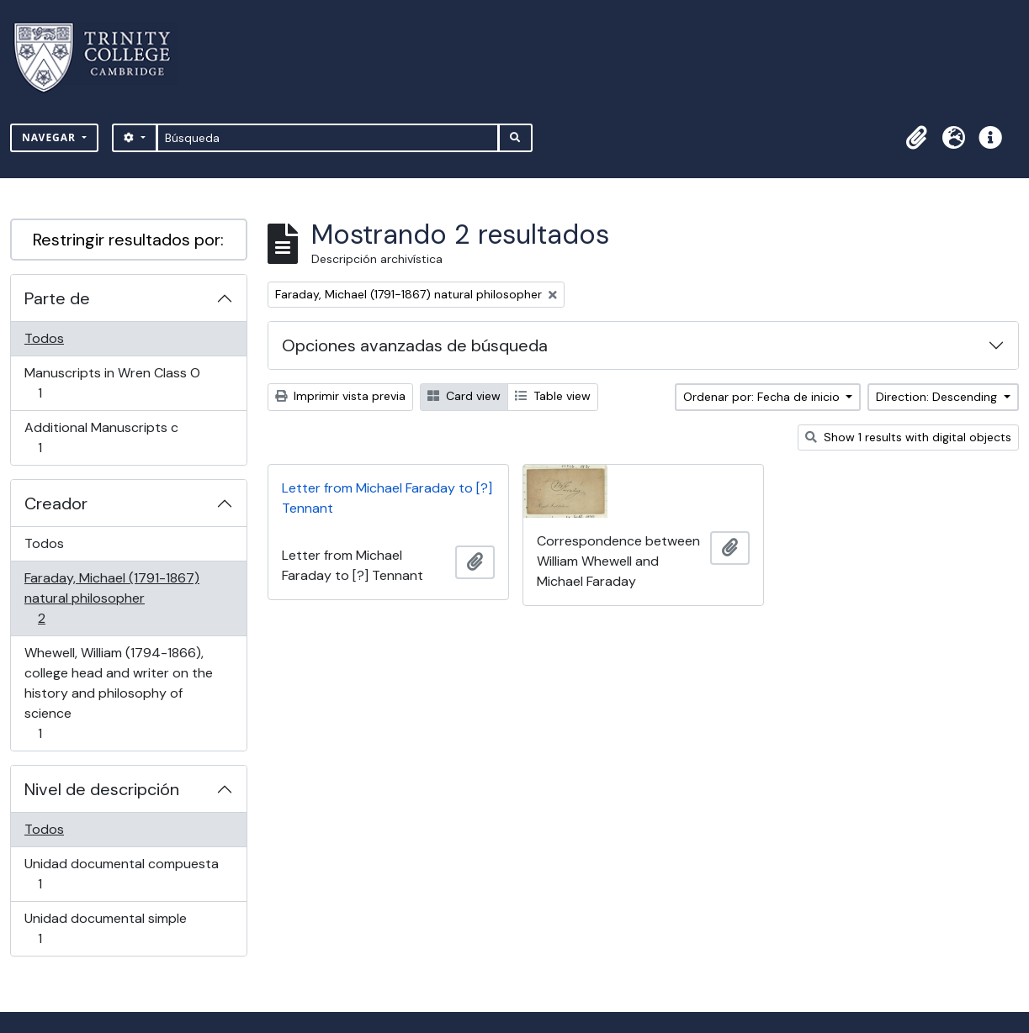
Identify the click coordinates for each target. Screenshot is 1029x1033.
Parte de (57, 298)
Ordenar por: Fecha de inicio (763, 396)
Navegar (50, 137)
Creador (56, 503)
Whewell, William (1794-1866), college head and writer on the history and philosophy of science (118, 693)
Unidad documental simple (105, 928)
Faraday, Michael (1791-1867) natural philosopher (111, 598)
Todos (44, 338)
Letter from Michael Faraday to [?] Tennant (387, 498)
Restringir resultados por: (128, 239)
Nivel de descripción (101, 789)
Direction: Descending (938, 396)
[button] (916, 137)
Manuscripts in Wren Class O (112, 382)
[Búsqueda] (327, 138)
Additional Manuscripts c (101, 437)
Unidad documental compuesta (121, 873)
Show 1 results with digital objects (908, 437)
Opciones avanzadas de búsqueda (415, 345)
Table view (553, 395)
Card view (464, 395)
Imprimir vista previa (340, 395)
